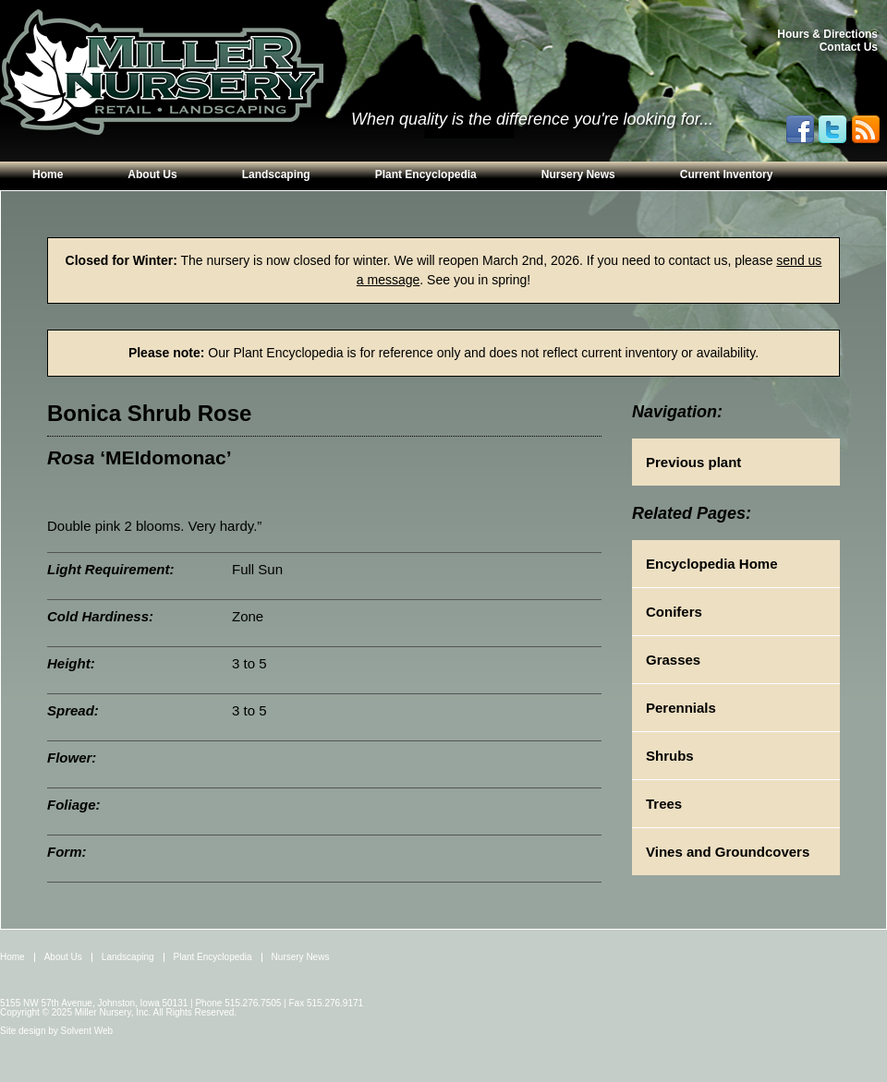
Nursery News (578, 174)
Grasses (673, 659)
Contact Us (849, 47)
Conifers (674, 611)
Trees (664, 804)
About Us (152, 174)
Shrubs (670, 755)
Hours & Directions (827, 34)
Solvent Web (87, 1031)
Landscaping (276, 174)
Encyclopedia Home (712, 563)
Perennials (681, 707)
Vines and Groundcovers (727, 852)
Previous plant (693, 462)
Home (47, 174)
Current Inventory (726, 174)
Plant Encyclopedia (426, 174)
